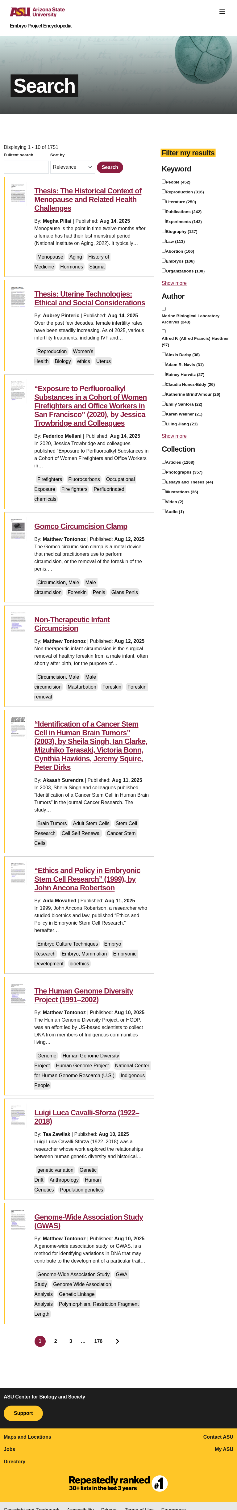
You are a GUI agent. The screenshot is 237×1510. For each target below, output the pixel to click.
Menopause (50, 256)
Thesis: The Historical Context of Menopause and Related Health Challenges (87, 199)
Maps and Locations (27, 1437)
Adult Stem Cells (91, 823)
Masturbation (82, 687)
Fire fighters (74, 489)
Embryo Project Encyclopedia (40, 25)
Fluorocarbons (84, 479)
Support (23, 1413)
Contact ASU (218, 1437)
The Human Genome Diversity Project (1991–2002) (83, 995)
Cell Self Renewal (81, 833)
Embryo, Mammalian (84, 953)
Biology (63, 361)
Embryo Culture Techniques (67, 944)
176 (98, 1341)
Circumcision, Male (58, 582)
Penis (99, 592)
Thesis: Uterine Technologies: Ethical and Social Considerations (89, 298)
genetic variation (55, 1170)
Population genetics (81, 1189)
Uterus (103, 361)
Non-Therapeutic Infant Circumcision (72, 623)
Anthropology (64, 1180)
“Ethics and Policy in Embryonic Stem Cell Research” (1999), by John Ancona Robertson (87, 879)
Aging (75, 256)
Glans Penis (124, 592)
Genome (46, 1055)
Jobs (9, 1449)
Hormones (71, 266)
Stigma (97, 266)
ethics (83, 361)
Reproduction (52, 351)
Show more (174, 283)
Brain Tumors (52, 823)
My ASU (224, 1449)
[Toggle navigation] (222, 11)
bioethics (79, 963)
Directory (14, 1461)
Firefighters (49, 479)
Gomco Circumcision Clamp (80, 526)
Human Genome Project (82, 1065)
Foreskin (77, 592)
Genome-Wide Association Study (73, 1274)
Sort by (57, 155)
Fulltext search (18, 155)
